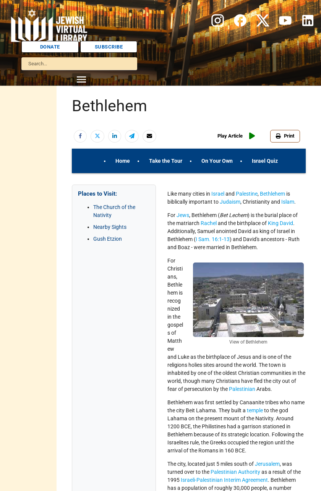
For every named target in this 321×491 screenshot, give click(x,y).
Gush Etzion (107, 239)
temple (255, 410)
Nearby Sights (109, 227)
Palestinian (242, 389)
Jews (183, 215)
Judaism (230, 202)
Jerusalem (267, 464)
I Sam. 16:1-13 (213, 239)
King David (280, 223)
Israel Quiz (265, 161)
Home (122, 161)
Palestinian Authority (235, 472)
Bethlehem (272, 194)
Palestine (247, 194)
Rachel (209, 223)
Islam (287, 202)
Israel (217, 194)
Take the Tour (165, 161)
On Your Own (217, 161)
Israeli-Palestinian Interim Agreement (224, 480)
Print (285, 136)
